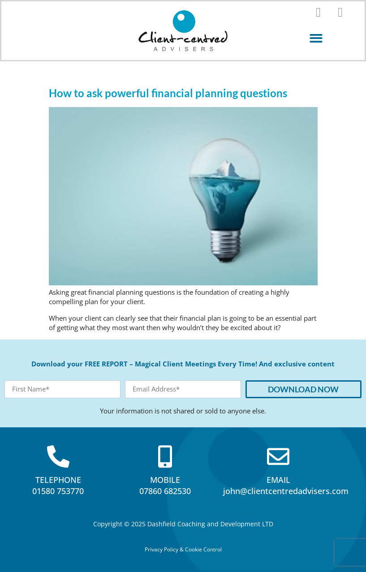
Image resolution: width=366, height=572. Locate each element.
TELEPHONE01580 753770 (58, 485)
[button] (316, 38)
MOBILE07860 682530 (165, 485)
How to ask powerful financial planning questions (168, 92)
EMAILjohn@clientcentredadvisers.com (286, 485)
